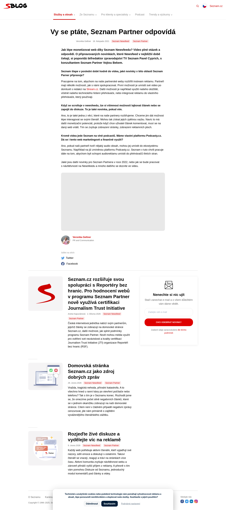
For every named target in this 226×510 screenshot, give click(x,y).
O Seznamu (34, 497)
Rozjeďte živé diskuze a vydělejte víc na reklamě (95, 436)
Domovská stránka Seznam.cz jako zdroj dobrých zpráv (91, 371)
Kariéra (48, 497)
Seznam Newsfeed (120, 41)
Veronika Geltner (82, 237)
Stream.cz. (92, 89)
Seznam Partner (140, 41)
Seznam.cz (216, 6)
